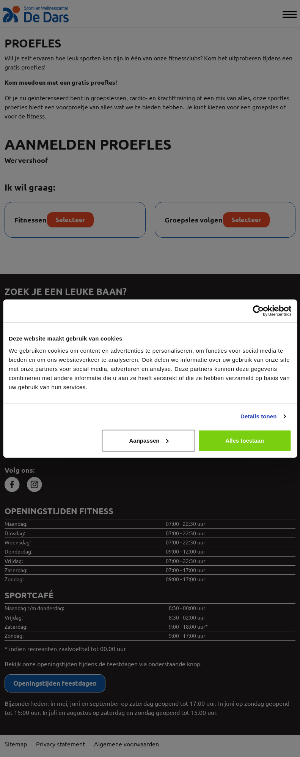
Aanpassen (148, 440)
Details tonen (258, 416)
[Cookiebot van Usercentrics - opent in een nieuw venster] (258, 311)
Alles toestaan (244, 440)
